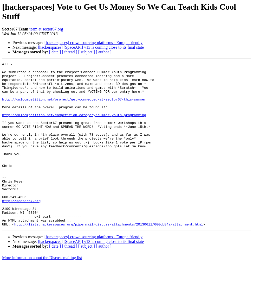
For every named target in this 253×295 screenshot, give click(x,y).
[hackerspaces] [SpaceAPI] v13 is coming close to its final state (91, 47)
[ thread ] (69, 52)
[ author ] (104, 52)
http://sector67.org (21, 229)
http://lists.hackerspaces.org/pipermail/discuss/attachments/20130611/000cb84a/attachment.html (108, 257)
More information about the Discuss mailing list (42, 290)
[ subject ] (86, 52)
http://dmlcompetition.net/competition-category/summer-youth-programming (74, 125)
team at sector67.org (46, 29)
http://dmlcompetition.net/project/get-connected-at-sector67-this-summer (74, 107)
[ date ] (55, 52)
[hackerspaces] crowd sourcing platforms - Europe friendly (93, 42)
